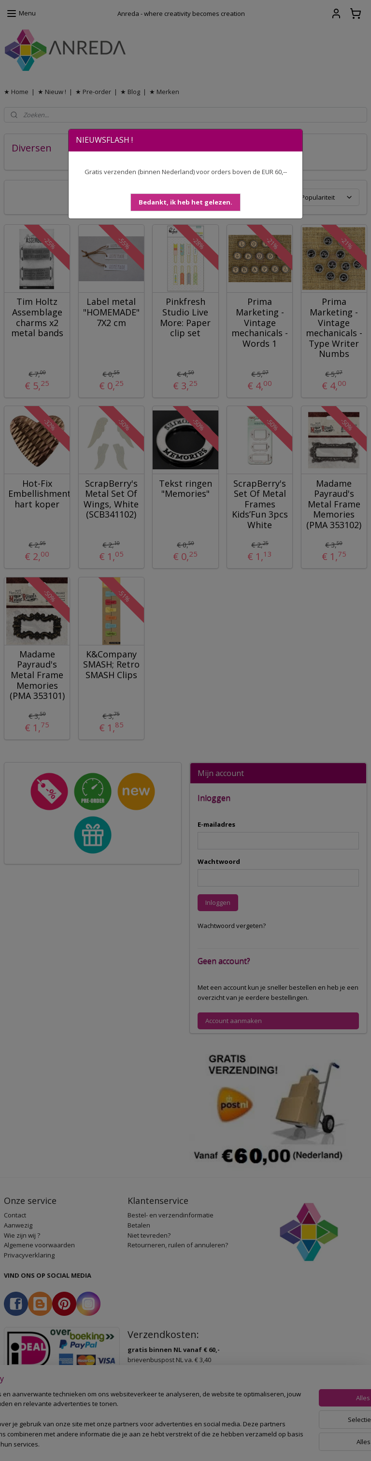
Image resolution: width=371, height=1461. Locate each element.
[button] (185, 202)
